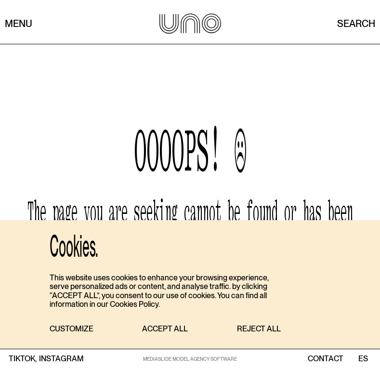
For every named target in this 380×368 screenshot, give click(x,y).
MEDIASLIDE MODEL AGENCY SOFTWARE (190, 358)
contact (325, 359)
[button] (71, 329)
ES (362, 359)
